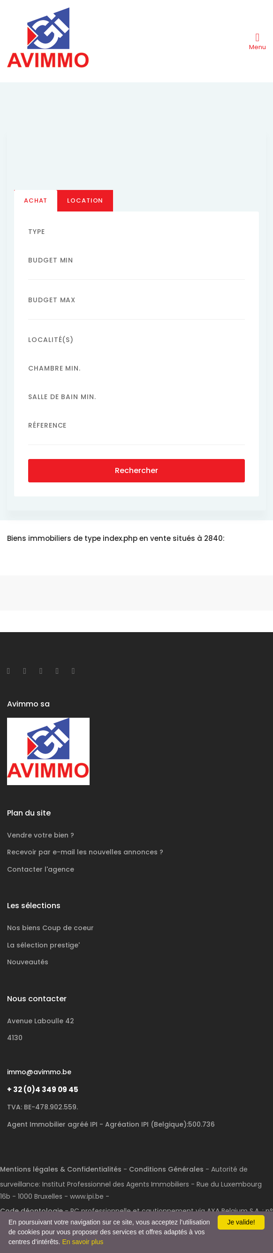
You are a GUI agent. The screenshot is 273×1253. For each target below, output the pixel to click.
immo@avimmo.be (39, 1072)
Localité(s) (51, 340)
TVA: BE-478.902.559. (42, 1107)
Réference (47, 425)
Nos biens (50, 927)
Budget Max (52, 300)
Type (36, 231)
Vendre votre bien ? (40, 835)
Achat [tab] (35, 200)
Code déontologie (31, 1211)
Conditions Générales (166, 1169)
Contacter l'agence (40, 869)
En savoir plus (82, 1242)
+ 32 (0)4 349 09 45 (42, 1089)
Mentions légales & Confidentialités (60, 1169)
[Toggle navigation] (257, 41)
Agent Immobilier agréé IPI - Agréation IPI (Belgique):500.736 (111, 1124)
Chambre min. (54, 368)
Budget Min (50, 260)
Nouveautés (27, 962)
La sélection (43, 945)
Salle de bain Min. (62, 397)
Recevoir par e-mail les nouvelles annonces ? (85, 852)
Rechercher (136, 471)
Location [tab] (85, 200)
